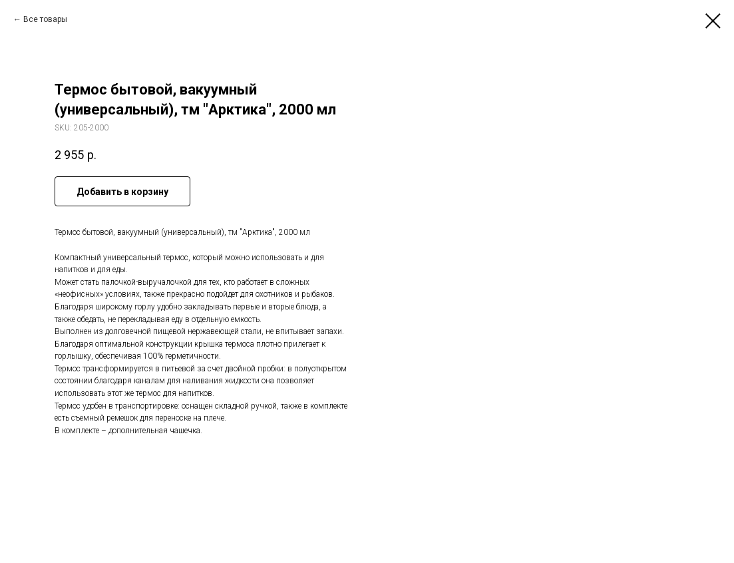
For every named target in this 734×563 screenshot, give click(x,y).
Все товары (45, 19)
